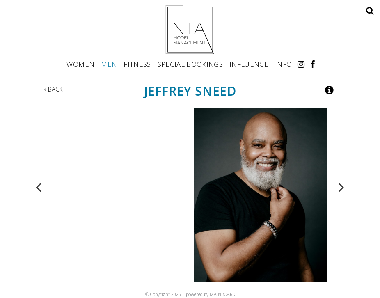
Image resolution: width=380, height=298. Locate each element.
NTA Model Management (190, 29)
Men (109, 64)
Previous (38, 187)
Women (80, 64)
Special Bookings (190, 64)
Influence (248, 64)
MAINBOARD (222, 294)
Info (283, 64)
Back (53, 89)
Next (341, 187)
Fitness (137, 64)
